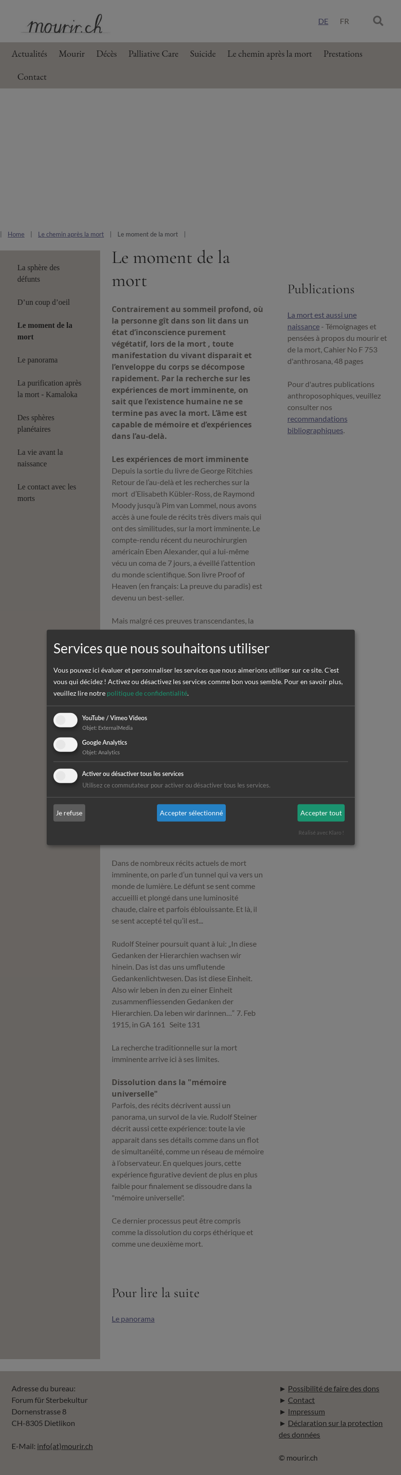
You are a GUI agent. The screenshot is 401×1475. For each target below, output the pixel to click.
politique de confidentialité (147, 693)
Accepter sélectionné (191, 813)
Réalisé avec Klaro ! (321, 832)
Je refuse (69, 813)
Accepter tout (321, 813)
